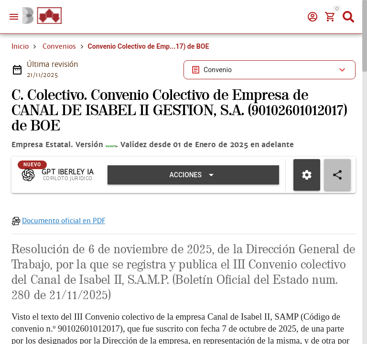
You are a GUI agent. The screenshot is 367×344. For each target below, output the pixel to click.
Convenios (59, 80)
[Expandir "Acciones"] (197, 222)
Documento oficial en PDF (63, 268)
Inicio (20, 80)
